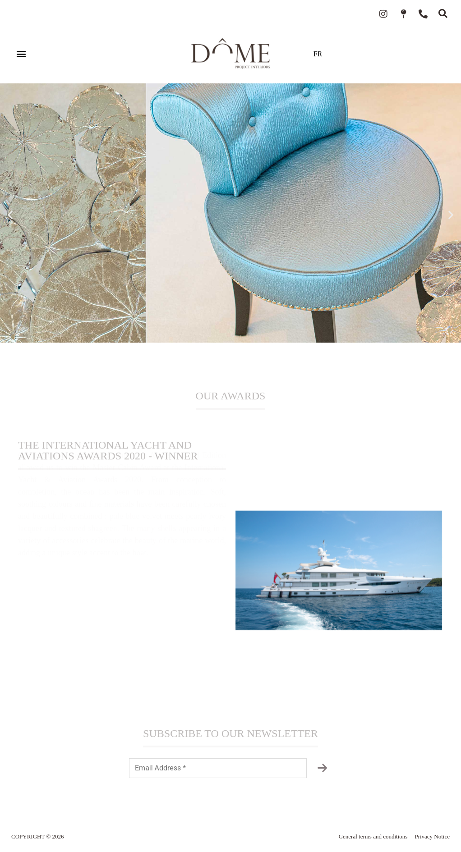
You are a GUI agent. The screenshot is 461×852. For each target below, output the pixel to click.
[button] (21, 53)
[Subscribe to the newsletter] (322, 768)
